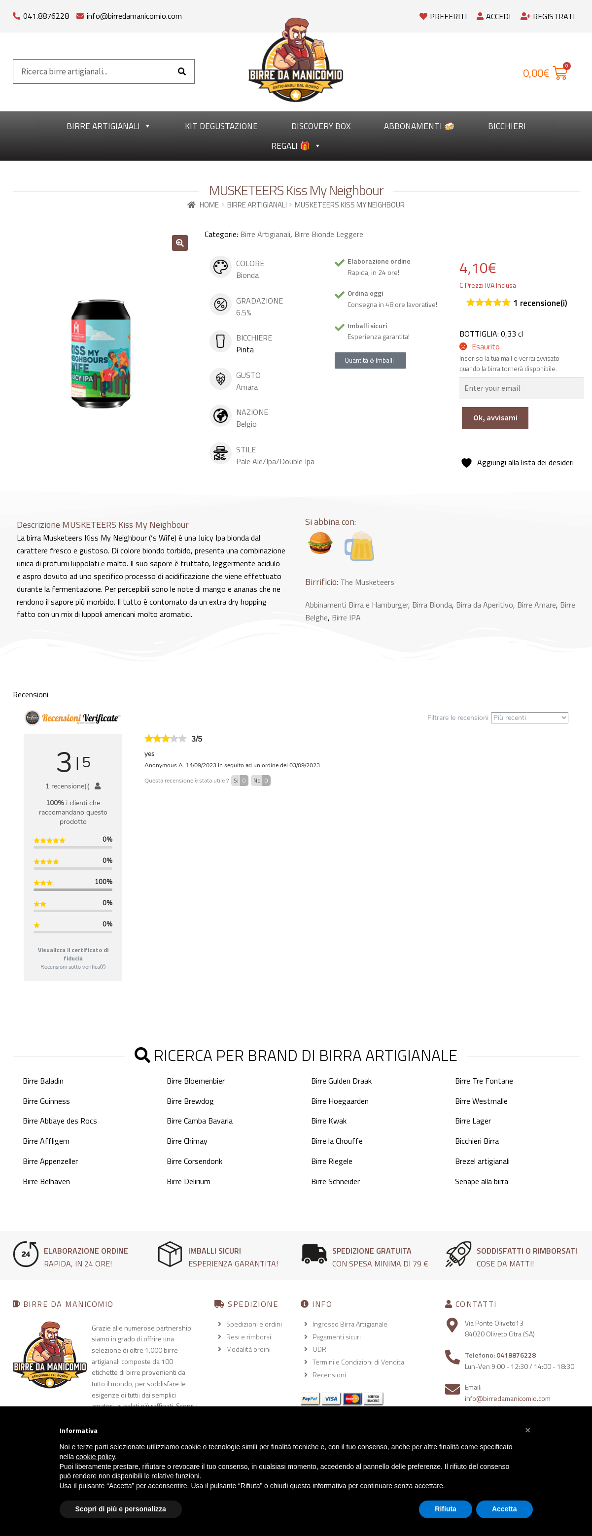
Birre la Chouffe (337, 1141)
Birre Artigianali (109, 126)
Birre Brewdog (190, 1101)
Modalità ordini (248, 1349)
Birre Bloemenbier (196, 1081)
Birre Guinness (46, 1101)
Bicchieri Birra (477, 1141)
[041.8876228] (16, 13)
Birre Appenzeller (50, 1161)
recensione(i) (540, 303)
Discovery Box (320, 126)
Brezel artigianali (482, 1161)
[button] (180, 243)
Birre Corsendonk (194, 1161)
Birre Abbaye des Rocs (60, 1120)
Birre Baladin (43, 1081)
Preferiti (443, 16)
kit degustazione (221, 126)
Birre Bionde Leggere (328, 234)
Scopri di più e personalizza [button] (120, 1509)
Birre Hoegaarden (340, 1101)
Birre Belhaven (46, 1181)
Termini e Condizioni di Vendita (358, 1362)
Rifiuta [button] (445, 1509)
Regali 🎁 (296, 146)
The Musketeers (367, 582)
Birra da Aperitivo (484, 605)
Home (209, 204)
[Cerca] (182, 71)
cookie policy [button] (95, 1457)
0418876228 (516, 1355)
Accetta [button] (504, 1509)
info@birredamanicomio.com (134, 16)
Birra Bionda (432, 605)
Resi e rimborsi (248, 1336)
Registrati (548, 16)
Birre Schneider (335, 1181)
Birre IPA (346, 617)
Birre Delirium (188, 1181)
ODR (319, 1349)
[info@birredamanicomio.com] (80, 13)
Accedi (494, 16)
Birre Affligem (46, 1141)
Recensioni (329, 1374)
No (262, 780)
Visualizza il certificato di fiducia (73, 954)
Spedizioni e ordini (254, 1324)
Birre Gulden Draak (341, 1081)
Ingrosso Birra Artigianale (350, 1324)
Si (241, 780)
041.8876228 (46, 16)
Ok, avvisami (495, 417)
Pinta (245, 349)
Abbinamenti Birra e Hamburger (356, 605)
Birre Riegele (331, 1161)
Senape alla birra (481, 1181)
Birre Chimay (187, 1141)
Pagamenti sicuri (337, 1336)
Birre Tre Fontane (484, 1081)
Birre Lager (473, 1120)
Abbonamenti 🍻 (419, 126)
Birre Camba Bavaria (200, 1120)
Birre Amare (536, 605)
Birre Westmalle (481, 1101)
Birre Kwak (329, 1120)
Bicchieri (507, 126)
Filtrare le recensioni (497, 717)
